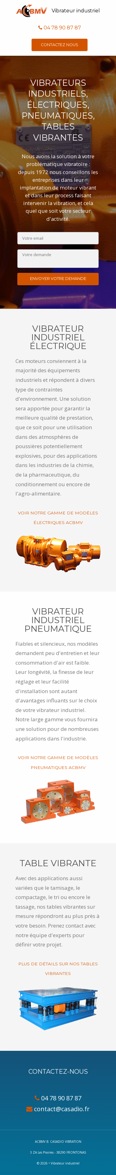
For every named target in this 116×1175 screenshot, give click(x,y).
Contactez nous (59, 44)
